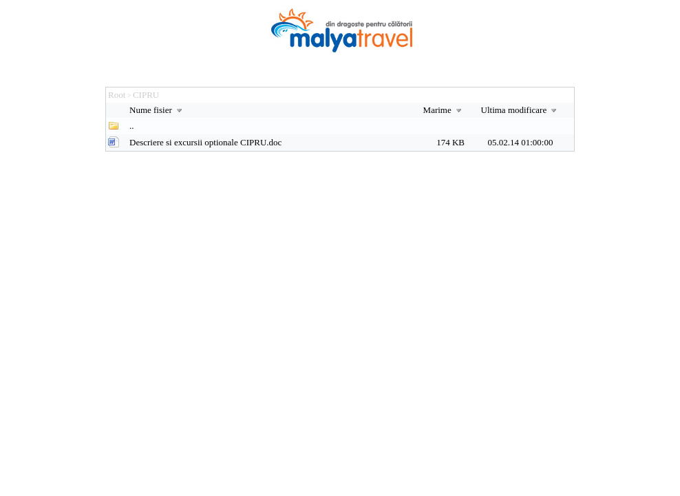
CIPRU (146, 95)
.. (131, 126)
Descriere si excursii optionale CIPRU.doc (205, 142)
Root (116, 95)
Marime (444, 110)
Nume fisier (157, 110)
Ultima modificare (520, 110)
